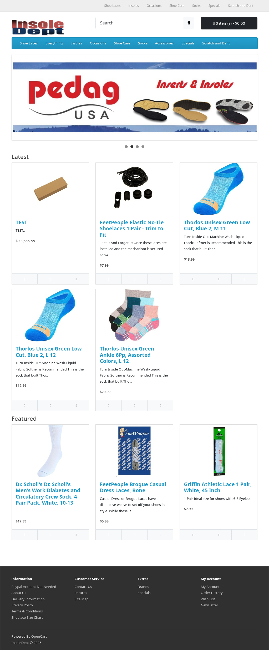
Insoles (76, 43)
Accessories (164, 43)
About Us (19, 592)
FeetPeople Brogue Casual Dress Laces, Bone (133, 487)
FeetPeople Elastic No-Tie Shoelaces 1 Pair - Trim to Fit (132, 228)
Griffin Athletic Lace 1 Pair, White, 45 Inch (217, 487)
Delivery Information (28, 599)
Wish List (208, 599)
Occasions (98, 43)
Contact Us (83, 586)
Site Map (82, 599)
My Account (210, 586)
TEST (21, 222)
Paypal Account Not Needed (34, 586)
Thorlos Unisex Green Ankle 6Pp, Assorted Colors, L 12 (127, 354)
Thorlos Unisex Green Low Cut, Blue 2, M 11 (217, 225)
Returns (81, 592)
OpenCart (39, 636)
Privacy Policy (22, 605)
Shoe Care (122, 43)
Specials (187, 43)
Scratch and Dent (216, 43)
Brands (143, 586)
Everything (54, 43)
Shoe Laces (29, 43)
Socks (142, 43)
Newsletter (209, 605)
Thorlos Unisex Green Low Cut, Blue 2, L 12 (49, 351)
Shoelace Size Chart (27, 617)
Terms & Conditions (27, 611)
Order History (212, 592)
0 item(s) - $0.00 (229, 23)
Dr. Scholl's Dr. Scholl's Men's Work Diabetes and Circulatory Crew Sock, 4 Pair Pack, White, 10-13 (48, 493)
